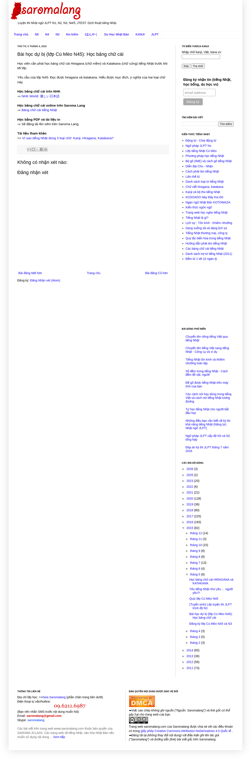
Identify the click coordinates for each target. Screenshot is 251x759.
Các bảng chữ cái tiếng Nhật (205, 248)
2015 (190, 528)
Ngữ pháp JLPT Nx (198, 145)
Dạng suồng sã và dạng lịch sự (206, 228)
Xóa (186, 66)
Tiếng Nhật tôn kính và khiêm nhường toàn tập (205, 361)
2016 (190, 522)
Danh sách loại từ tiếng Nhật (205, 181)
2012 (190, 662)
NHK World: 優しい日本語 (40, 96)
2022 (190, 486)
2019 (190, 504)
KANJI (140, 34)
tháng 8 (195, 556)
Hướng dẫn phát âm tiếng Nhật (206, 243)
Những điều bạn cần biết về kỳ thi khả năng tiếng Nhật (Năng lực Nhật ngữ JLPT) (208, 424)
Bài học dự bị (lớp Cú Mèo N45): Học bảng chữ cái (211, 615)
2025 (190, 475)
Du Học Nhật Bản (116, 34)
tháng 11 (196, 539)
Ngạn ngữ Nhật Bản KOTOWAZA (208, 202)
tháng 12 (196, 533)
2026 (190, 469)
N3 (58, 34)
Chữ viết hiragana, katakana (205, 187)
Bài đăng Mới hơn (30, 273)
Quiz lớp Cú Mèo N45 (203, 598)
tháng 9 (195, 551)
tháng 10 (196, 545)
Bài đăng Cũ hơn (156, 273)
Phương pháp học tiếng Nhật (205, 156)
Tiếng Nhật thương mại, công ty (207, 233)
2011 (190, 668)
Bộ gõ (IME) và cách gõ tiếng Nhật (209, 161)
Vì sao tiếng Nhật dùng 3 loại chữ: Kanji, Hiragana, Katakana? (68, 138)
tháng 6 (195, 568)
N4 (47, 34)
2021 (190, 492)
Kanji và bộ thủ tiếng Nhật (203, 192)
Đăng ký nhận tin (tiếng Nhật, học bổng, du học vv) (207, 82)
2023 (190, 481)
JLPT (154, 34)
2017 (190, 516)
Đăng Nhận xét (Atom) (45, 280)
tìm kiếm (72, 34)
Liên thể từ (193, 176)
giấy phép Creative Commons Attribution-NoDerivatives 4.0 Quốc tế (186, 731)
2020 (190, 498)
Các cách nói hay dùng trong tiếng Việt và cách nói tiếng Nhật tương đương (209, 397)
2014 (190, 650)
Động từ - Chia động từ (201, 140)
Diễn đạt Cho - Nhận (199, 166)
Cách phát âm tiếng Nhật (202, 171)
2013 (190, 656)
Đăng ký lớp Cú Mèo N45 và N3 (210, 623)
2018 (190, 510)
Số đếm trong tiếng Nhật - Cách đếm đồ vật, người (207, 373)
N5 (37, 34)
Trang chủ (21, 34)
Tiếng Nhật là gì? (197, 217)
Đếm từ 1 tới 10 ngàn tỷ (201, 258)
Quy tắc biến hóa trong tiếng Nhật (208, 238)
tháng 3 (195, 637)
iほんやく (91, 34)
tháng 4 (195, 631)
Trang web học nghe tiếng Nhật (207, 212)
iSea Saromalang (54, 697)
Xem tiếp (59, 737)
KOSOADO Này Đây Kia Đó (204, 197)
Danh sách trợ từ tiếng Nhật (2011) (209, 254)
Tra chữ (198, 66)
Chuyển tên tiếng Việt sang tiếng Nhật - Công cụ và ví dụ (207, 349)
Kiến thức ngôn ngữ (199, 207)
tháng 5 (195, 574)
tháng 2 (195, 642)
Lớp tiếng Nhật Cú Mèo (201, 151)
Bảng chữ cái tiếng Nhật (39, 110)
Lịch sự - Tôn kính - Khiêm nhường (209, 223)
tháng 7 (195, 562)
